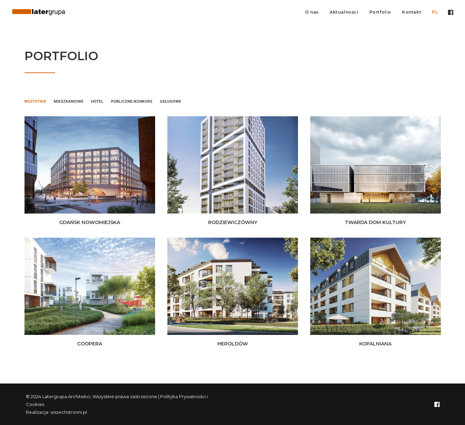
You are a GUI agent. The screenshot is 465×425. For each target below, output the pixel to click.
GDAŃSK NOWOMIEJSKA (89, 222)
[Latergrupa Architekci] (38, 12)
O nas (312, 12)
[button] (450, 12)
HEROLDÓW (232, 344)
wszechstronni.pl (68, 412)
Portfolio (380, 12)
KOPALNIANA (375, 344)
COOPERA (89, 344)
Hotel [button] (97, 101)
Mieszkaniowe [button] (69, 101)
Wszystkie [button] (35, 101)
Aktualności (344, 12)
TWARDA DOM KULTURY (375, 222)
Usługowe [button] (170, 101)
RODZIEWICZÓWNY (232, 222)
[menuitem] (311, 12)
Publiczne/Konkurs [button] (131, 101)
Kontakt (411, 12)
